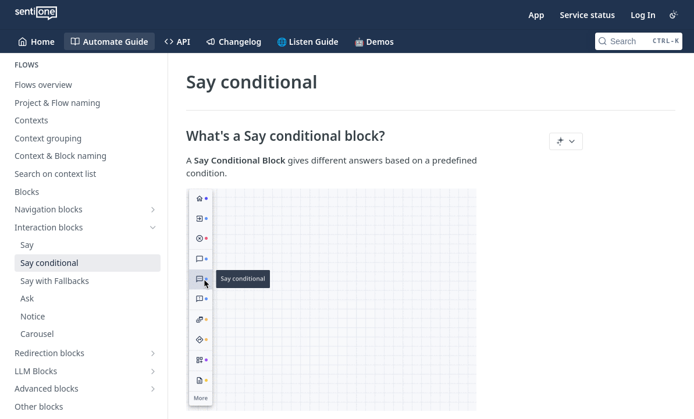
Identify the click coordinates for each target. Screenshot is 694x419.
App (536, 14)
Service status (587, 14)
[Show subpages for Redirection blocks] (153, 353)
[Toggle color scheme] (673, 14)
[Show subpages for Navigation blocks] (153, 209)
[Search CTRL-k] (638, 41)
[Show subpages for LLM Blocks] (153, 371)
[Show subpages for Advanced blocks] (153, 388)
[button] (349, 300)
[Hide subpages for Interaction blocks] (153, 227)
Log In (643, 14)
